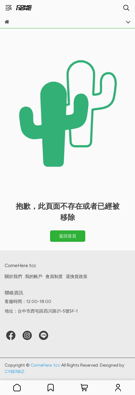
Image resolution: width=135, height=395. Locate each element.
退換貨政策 (76, 276)
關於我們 (13, 276)
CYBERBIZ (14, 371)
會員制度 (54, 276)
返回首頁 (67, 236)
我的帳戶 (33, 276)
